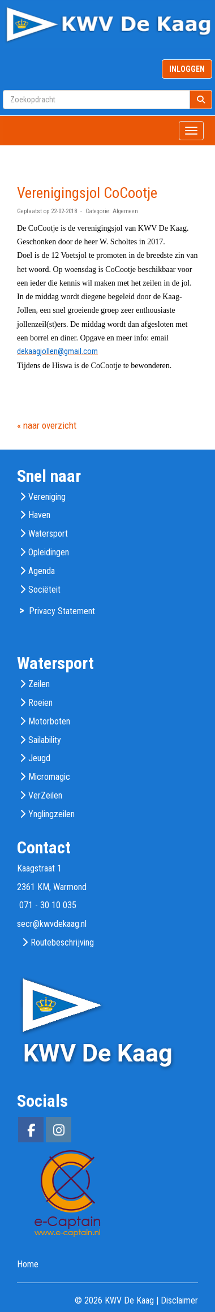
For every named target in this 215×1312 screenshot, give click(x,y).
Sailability (44, 740)
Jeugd (39, 758)
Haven (39, 515)
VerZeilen (45, 795)
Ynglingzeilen (51, 814)
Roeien (40, 702)
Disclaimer (179, 1300)
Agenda (41, 571)
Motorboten (49, 721)
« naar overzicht (46, 425)
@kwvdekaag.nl (52, 923)
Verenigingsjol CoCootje (87, 192)
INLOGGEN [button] (187, 69)
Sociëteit (44, 589)
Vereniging (47, 496)
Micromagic (49, 776)
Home (27, 1264)
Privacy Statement (62, 611)
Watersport (48, 533)
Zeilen (39, 684)
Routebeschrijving (62, 942)
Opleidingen (48, 552)
